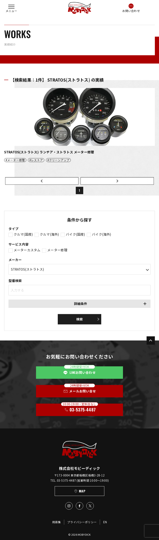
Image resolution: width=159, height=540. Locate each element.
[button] (11, 8)
